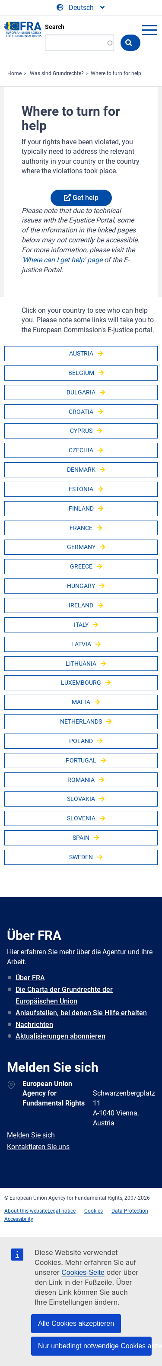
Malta (81, 702)
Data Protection (129, 1211)
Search (54, 26)
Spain (81, 837)
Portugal (81, 760)
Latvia (81, 644)
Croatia (81, 411)
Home (14, 73)
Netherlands (81, 721)
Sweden (81, 857)
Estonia (81, 489)
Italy (81, 624)
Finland (81, 508)
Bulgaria (81, 392)
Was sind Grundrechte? (57, 73)
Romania (81, 779)
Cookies (93, 1211)
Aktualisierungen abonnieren (60, 1036)
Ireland (81, 605)
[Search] (79, 43)
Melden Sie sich (31, 1135)
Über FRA (30, 978)
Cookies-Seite (83, 1272)
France (81, 527)
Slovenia (81, 818)
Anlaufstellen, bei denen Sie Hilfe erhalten (81, 1013)
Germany (81, 546)
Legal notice (62, 1211)
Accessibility (18, 1219)
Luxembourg (81, 682)
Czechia (81, 450)
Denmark (81, 469)
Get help (85, 198)
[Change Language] (81, 8)
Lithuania (81, 663)
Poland (81, 740)
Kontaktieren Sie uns (38, 1147)
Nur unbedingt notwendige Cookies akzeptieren (95, 1346)
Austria (81, 353)
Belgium (81, 372)
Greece (81, 566)
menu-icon (149, 30)
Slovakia (81, 798)
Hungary (81, 585)
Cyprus (81, 430)
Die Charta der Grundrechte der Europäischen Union (64, 995)
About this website (26, 1211)
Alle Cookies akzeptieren (76, 1323)
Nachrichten (34, 1024)
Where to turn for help (116, 73)
